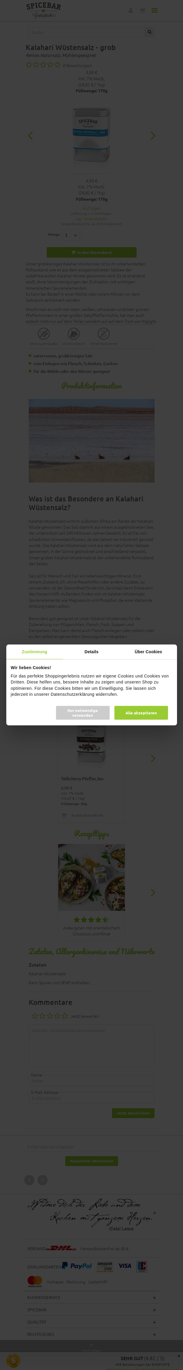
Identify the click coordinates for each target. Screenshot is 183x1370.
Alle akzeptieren (141, 712)
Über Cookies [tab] (148, 651)
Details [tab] (91, 651)
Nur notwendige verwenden (82, 713)
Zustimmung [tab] (34, 651)
